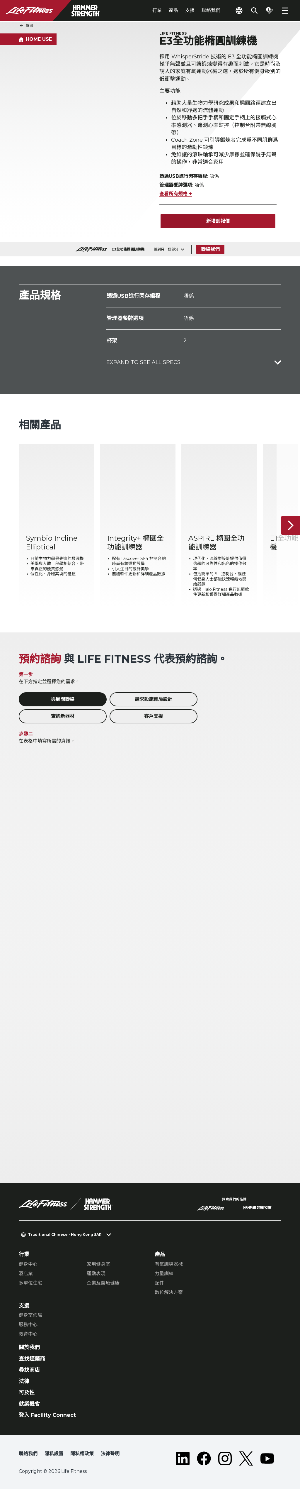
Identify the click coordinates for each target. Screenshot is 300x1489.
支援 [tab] (190, 10)
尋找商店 (29, 1370)
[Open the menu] (285, 10)
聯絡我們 (211, 10)
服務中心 (28, 1324)
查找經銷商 (32, 1359)
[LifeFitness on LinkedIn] (183, 1458)
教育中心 (28, 1334)
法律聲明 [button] (110, 1453)
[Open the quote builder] (269, 10)
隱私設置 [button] (54, 1453)
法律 (24, 1381)
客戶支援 (153, 716)
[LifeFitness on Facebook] (204, 1458)
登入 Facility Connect (47, 1415)
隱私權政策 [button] (82, 1453)
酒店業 (26, 1273)
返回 (26, 25)
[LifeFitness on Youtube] (267, 1458)
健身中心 (28, 1264)
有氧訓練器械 (169, 1264)
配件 (159, 1283)
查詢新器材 (62, 716)
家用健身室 (98, 1264)
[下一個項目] (290, 525)
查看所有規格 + (175, 194)
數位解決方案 (169, 1292)
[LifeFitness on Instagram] (225, 1458)
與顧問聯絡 (62, 699)
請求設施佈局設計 (153, 699)
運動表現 (96, 1273)
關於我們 (29, 1347)
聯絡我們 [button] (28, 1453)
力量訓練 (164, 1273)
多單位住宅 (30, 1283)
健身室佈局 (30, 1315)
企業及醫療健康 (103, 1283)
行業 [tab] (157, 10)
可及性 (27, 1392)
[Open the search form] (254, 10)
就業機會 (29, 1404)
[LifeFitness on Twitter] (246, 1458)
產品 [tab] (173, 10)
